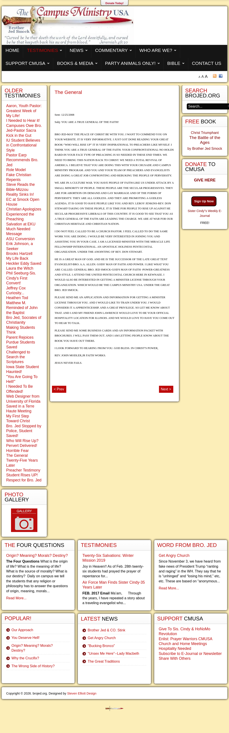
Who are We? (155, 50)
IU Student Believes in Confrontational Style (23, 145)
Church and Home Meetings (183, 644)
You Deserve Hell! (25, 638)
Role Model (16, 170)
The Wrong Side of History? (33, 666)
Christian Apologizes (23, 209)
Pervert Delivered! (21, 445)
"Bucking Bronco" (101, 646)
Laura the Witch (19, 268)
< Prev (59, 389)
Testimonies (42, 50)
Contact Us (206, 63)
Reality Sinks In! (20, 194)
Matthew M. (16, 303)
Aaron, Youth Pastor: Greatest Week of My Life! (24, 111)
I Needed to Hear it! (23, 120)
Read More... (16, 598)
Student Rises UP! (22, 475)
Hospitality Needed (175, 648)
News (76, 50)
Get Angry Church (102, 638)
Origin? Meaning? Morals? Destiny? (37, 555)
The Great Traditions (104, 661)
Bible (173, 63)
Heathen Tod (17, 298)
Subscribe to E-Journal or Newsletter (190, 653)
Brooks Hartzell (19, 253)
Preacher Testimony (23, 470)
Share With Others (175, 658)
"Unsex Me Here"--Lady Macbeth (113, 653)
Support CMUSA (25, 63)
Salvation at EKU (20, 224)
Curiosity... (15, 293)
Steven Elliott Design (81, 693)
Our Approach (22, 630)
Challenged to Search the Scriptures (18, 357)
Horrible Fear (17, 450)
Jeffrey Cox (16, 288)
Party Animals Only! (130, 63)
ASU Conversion (20, 239)
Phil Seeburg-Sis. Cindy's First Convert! (21, 278)
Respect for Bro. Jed (23, 480)
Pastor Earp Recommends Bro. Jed (22, 160)
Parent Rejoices (19, 337)
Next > (166, 389)
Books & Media (75, 63)
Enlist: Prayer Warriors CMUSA (185, 639)
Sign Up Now (204, 201)
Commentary (111, 50)
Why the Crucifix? (25, 658)
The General (68, 92)
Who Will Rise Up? (22, 441)
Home (12, 50)
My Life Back (17, 258)
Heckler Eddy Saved (23, 263)
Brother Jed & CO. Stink (106, 630)
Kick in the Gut (18, 135)
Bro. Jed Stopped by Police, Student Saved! (23, 431)
